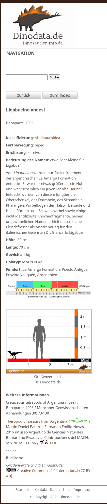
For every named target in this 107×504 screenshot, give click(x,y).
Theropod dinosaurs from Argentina (36, 421)
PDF (53, 442)
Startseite (23, 489)
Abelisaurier (72, 188)
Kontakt (40, 489)
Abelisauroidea (47, 137)
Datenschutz (60, 489)
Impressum (83, 489)
